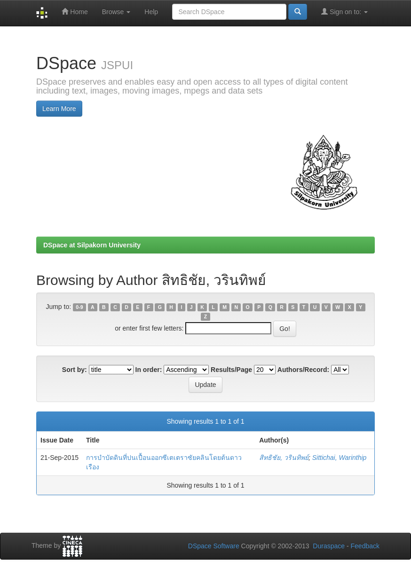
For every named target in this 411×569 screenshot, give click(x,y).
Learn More (59, 108)
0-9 (79, 307)
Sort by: (74, 369)
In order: (148, 369)
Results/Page (231, 369)
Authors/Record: (303, 369)
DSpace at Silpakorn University (92, 245)
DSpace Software (213, 546)
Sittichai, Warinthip (339, 457)
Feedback (365, 546)
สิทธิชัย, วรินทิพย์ (283, 457)
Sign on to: (344, 12)
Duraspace (329, 546)
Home (74, 12)
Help (151, 12)
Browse (116, 12)
